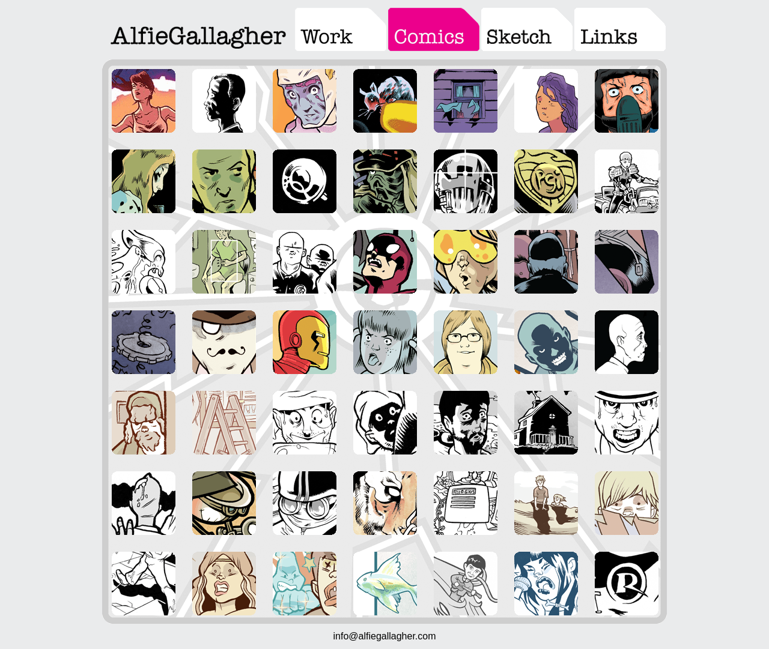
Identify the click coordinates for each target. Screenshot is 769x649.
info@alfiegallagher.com (384, 636)
